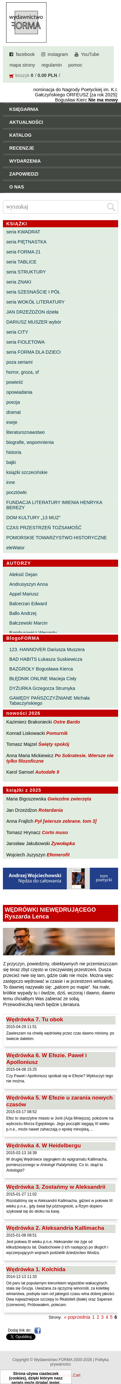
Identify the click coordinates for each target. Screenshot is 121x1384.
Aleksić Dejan (23, 574)
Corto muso (55, 832)
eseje (11, 422)
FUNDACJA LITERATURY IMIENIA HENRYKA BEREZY (54, 505)
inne (10, 482)
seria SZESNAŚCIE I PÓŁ (33, 292)
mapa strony (22, 65)
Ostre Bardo (66, 721)
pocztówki (16, 492)
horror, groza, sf (22, 372)
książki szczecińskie (26, 472)
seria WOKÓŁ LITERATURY (35, 302)
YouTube (90, 54)
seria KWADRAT (23, 231)
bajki (11, 462)
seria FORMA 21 (23, 251)
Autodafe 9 (47, 772)
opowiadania (19, 392)
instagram (58, 54)
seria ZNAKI (18, 281)
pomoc (75, 65)
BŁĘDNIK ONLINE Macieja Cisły (42, 678)
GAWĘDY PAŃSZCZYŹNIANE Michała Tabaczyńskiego (49, 700)
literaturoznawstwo (25, 432)
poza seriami (19, 362)
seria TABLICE (21, 261)
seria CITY (17, 332)
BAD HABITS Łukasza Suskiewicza (45, 659)
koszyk (22, 75)
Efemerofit (58, 854)
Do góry (114, 1360)
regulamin (52, 65)
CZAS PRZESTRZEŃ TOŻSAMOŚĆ (43, 527)
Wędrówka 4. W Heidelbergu (43, 1145)
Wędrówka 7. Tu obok (34, 1019)
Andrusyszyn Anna (28, 584)
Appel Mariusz (24, 593)
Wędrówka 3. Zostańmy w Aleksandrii (55, 1187)
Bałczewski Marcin (28, 623)
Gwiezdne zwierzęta (69, 798)
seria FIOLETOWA (25, 342)
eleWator (15, 547)
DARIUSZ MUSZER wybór (33, 322)
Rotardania (50, 810)
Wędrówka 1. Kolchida (35, 1269)
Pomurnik (56, 733)
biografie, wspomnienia (30, 442)
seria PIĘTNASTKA (26, 241)
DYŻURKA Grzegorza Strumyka (42, 688)
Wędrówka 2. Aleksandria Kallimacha (55, 1228)
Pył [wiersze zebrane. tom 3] (65, 821)
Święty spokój (53, 744)
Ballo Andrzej (22, 613)
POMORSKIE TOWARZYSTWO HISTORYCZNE (56, 537)
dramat (13, 412)
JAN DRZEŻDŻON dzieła (32, 312)
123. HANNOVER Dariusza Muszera (47, 649)
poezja (13, 402)
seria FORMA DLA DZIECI (33, 352)
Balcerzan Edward (28, 603)
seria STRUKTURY (26, 271)
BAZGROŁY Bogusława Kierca (41, 668)
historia (13, 452)
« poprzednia (77, 1317)
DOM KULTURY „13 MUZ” (33, 517)
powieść (14, 382)
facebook (25, 54)
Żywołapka (63, 843)
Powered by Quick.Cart (60, 1375)
